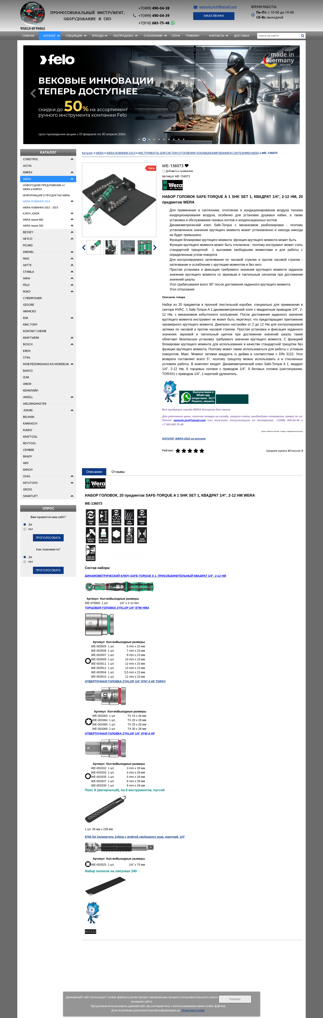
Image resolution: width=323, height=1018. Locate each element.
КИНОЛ (28, 469)
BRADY (27, 456)
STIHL (26, 357)
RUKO (26, 291)
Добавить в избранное (186, 165)
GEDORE (28, 304)
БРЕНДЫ (98, 35)
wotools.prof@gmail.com (218, 7)
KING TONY (30, 324)
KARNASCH (30, 423)
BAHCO (28, 370)
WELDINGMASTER (34, 403)
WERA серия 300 (33, 225)
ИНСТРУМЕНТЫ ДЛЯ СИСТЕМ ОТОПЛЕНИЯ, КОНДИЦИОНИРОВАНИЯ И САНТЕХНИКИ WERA (198, 153)
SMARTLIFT (30, 496)
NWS (26, 258)
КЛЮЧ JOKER (31, 213)
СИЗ (174, 35)
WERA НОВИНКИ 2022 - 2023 (40, 207)
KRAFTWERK (31, 337)
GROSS (27, 489)
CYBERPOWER (32, 298)
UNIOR (27, 384)
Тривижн (192, 35)
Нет (30, 529)
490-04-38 (153, 8)
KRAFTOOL (30, 436)
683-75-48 (153, 23)
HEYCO (27, 238)
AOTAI (27, 165)
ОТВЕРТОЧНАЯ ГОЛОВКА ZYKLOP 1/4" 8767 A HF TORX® (125, 681)
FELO (26, 285)
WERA (27, 179)
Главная (28, 35)
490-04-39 (153, 15)
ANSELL (28, 397)
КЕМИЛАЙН (30, 390)
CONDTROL (30, 159)
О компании (153, 35)
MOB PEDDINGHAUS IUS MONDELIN (46, 364)
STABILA (28, 271)
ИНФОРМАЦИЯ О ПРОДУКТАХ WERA (46, 195)
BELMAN (28, 416)
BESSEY (28, 232)
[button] (139, 139)
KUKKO (27, 430)
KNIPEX (27, 172)
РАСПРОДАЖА (123, 35)
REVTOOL (29, 443)
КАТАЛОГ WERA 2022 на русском (184, 438)
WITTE (27, 265)
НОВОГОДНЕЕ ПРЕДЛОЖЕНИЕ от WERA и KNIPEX (44, 187)
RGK (25, 318)
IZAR (26, 377)
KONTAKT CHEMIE (35, 331)
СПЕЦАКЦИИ (74, 35)
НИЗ (25, 463)
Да (30, 524)
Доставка (241, 35)
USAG (26, 476)
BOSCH (28, 344)
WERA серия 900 (33, 219)
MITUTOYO (30, 482)
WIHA (26, 278)
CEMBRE (28, 449)
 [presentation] (33, 93)
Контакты (216, 35)
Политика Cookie (193, 1010)
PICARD (28, 245)
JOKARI (28, 410)
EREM (26, 351)
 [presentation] (290, 93)
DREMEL (28, 252)
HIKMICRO (29, 311)
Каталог (49, 35)
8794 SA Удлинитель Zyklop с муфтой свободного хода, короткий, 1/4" (135, 836)
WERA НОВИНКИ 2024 (36, 201)
